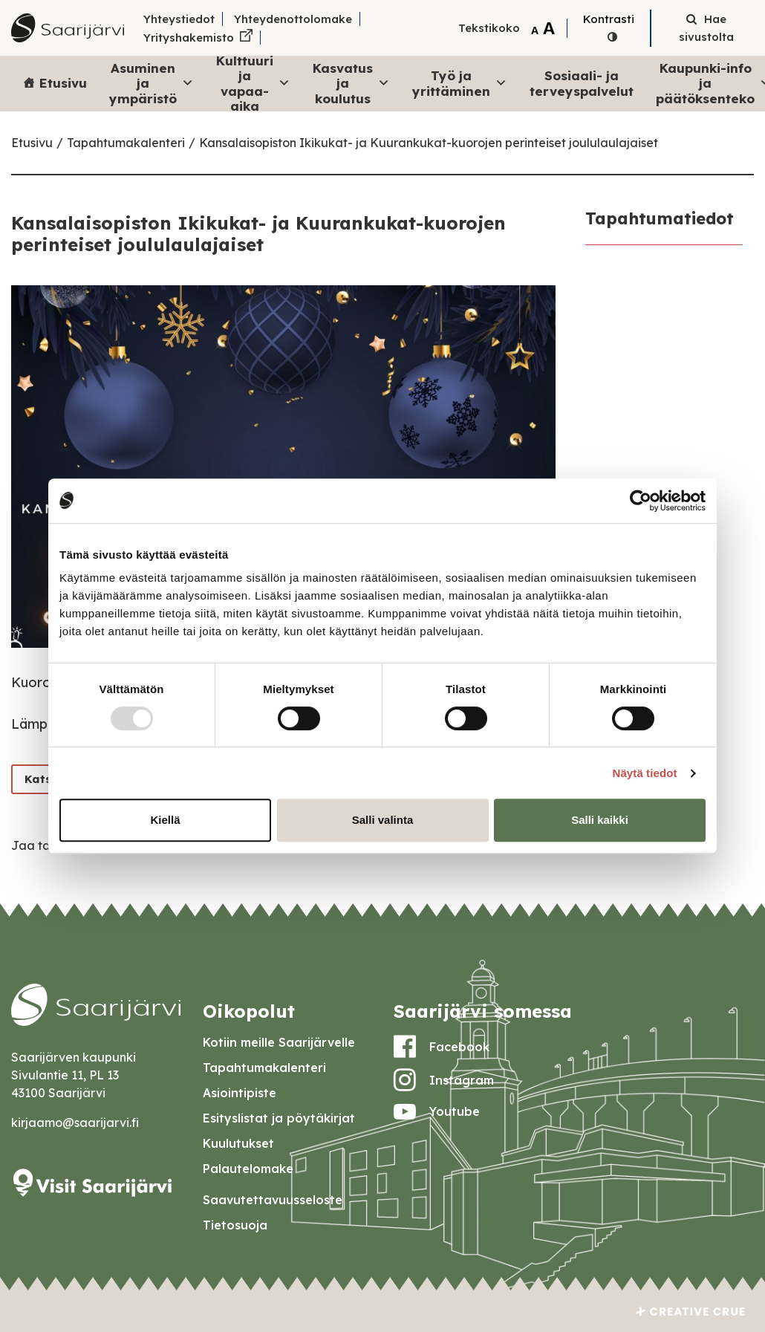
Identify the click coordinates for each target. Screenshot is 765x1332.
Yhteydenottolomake (293, 19)
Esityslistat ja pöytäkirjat (279, 1118)
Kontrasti (608, 19)
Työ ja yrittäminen (459, 83)
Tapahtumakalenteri (126, 142)
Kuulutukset (238, 1143)
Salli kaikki (599, 819)
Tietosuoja (235, 1225)
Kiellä (165, 819)
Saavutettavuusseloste (272, 1199)
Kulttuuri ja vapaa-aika (253, 83)
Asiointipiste (239, 1092)
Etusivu (63, 83)
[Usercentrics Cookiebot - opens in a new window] (641, 501)
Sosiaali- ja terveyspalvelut (582, 83)
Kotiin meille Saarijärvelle (279, 1042)
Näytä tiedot (645, 773)
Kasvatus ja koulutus (351, 83)
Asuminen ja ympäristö (151, 83)
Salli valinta (383, 819)
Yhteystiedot (179, 19)
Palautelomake (248, 1168)
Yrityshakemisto (188, 37)
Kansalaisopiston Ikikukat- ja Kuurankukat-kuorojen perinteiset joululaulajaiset (428, 142)
